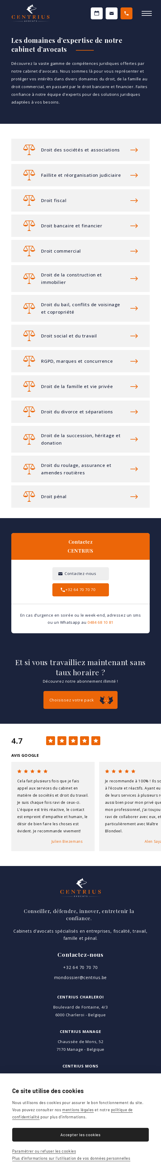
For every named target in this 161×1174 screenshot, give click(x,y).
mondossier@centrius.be (80, 977)
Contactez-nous (112, 13)
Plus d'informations (80, 150)
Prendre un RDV (97, 13)
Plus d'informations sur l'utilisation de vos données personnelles (71, 1158)
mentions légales (78, 1109)
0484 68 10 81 (100, 622)
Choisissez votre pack (71, 700)
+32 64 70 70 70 (126, 13)
